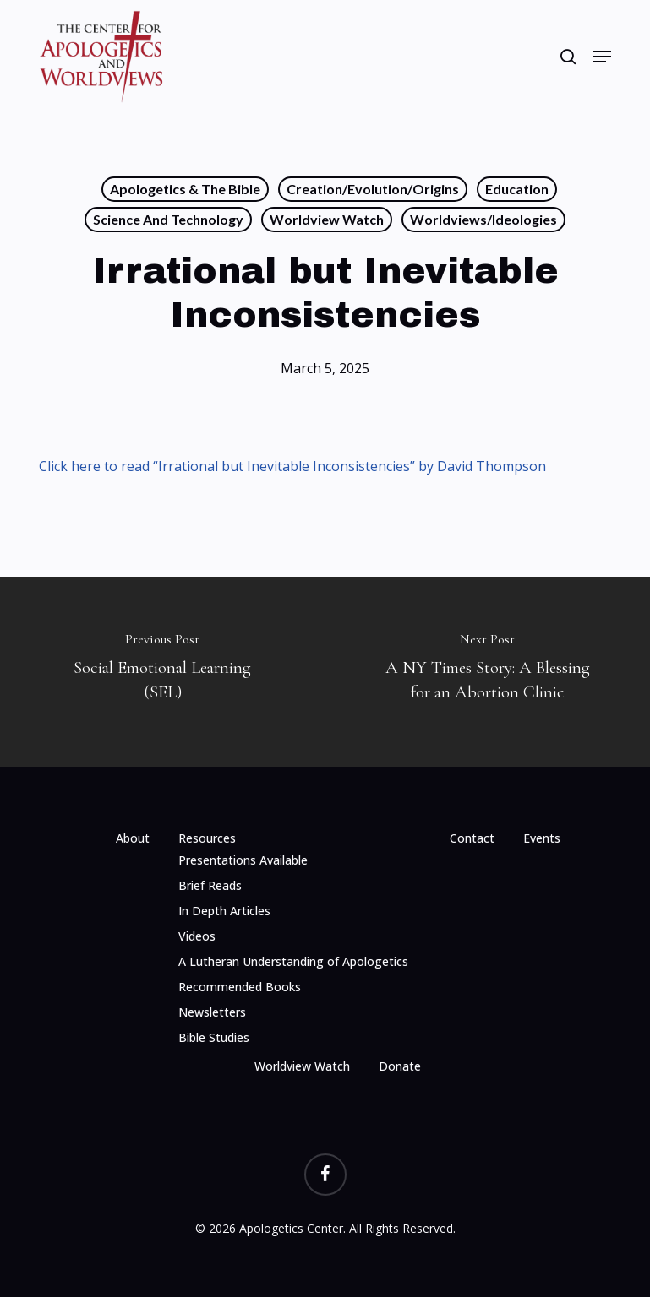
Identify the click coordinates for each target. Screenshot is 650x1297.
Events (541, 838)
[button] (602, 56)
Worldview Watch (327, 219)
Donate (400, 1066)
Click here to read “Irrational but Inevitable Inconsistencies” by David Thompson (292, 466)
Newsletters (212, 1012)
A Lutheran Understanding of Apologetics (293, 961)
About (133, 838)
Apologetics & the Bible (185, 189)
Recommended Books (239, 987)
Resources (207, 838)
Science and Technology (168, 219)
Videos (197, 936)
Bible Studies (213, 1037)
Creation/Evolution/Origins (373, 189)
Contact (472, 838)
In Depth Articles (224, 911)
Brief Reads (210, 885)
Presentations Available (243, 860)
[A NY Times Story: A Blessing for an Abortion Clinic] (488, 672)
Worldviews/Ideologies (483, 219)
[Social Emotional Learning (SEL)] (162, 672)
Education (517, 189)
